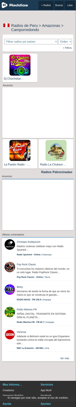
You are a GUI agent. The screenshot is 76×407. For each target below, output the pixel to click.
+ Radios (46, 5)
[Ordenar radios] (65, 41)
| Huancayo (34, 254)
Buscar (59, 5)
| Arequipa (34, 299)
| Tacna (33, 277)
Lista (69, 5)
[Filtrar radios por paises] (31, 41)
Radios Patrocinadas (56, 172)
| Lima (33, 348)
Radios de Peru (24, 25)
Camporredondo (25, 30)
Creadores (8, 390)
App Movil (46, 390)
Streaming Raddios (13, 395)
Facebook (46, 395)
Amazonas (51, 25)
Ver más (64, 358)
